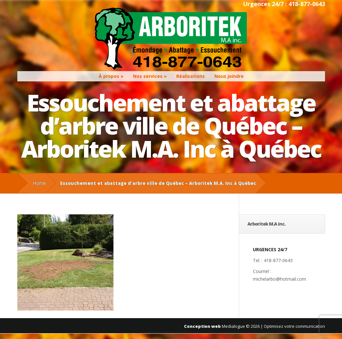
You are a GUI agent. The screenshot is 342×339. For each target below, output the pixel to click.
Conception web (202, 326)
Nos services (148, 76)
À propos (109, 76)
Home (39, 183)
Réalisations (190, 76)
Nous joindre (229, 76)
